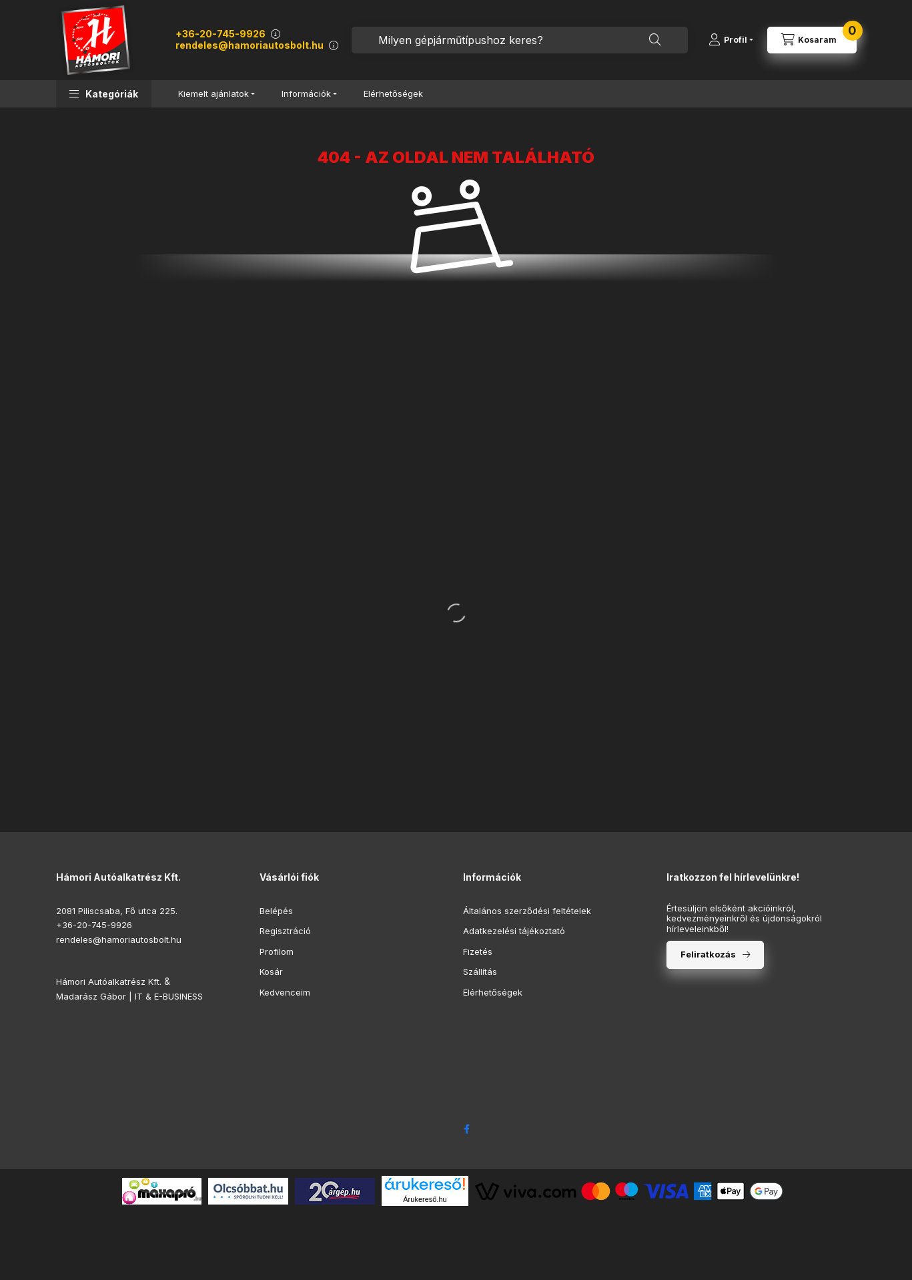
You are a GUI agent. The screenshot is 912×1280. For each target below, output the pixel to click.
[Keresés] (655, 40)
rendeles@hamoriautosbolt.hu (249, 45)
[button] (103, 94)
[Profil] (731, 40)
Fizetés (477, 951)
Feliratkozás (708, 954)
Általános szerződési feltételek (527, 910)
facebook (467, 1129)
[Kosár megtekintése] (812, 40)
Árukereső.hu (424, 1199)
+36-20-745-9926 (220, 33)
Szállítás (480, 971)
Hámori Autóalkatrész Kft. (108, 981)
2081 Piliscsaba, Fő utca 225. (116, 910)
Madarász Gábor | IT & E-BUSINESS (129, 996)
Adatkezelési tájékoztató (514, 930)
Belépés (276, 910)
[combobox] (520, 40)
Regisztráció (285, 930)
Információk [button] (306, 93)
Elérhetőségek (393, 93)
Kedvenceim (285, 992)
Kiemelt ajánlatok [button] (213, 93)
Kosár (271, 971)
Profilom (277, 951)
